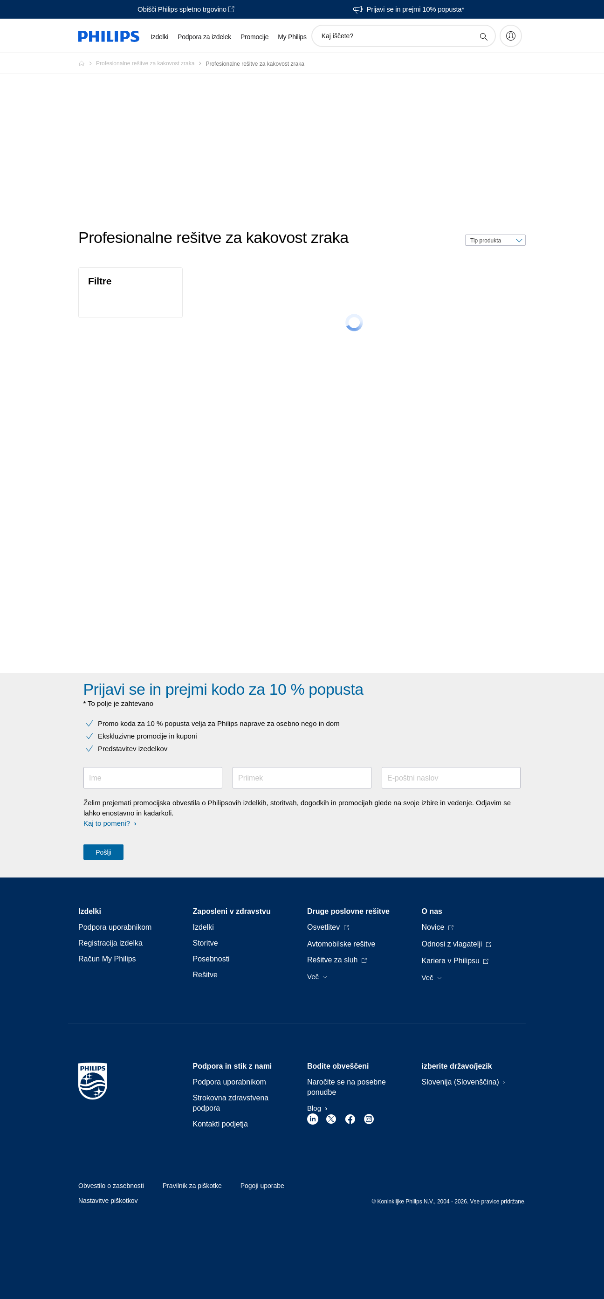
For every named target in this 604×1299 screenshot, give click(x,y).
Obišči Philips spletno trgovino (181, 9)
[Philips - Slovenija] (87, 63)
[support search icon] (483, 36)
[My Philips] (511, 36)
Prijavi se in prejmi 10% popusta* (415, 9)
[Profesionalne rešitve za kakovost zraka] (151, 63)
